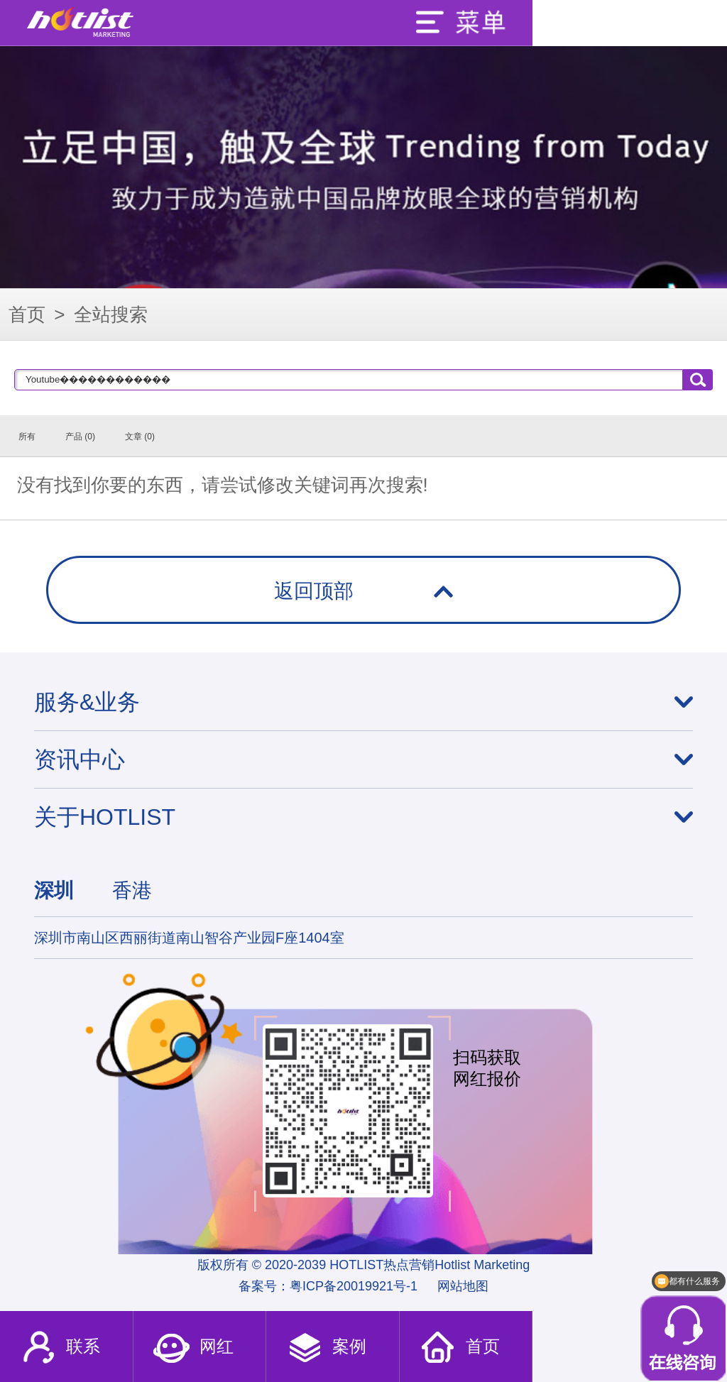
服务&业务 (87, 702)
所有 (26, 437)
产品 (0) (80, 437)
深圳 (54, 890)
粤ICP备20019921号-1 (353, 1286)
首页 (27, 314)
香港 (132, 890)
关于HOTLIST (104, 817)
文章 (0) (140, 437)
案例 (326, 1348)
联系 (60, 1348)
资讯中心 (79, 759)
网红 (193, 1348)
